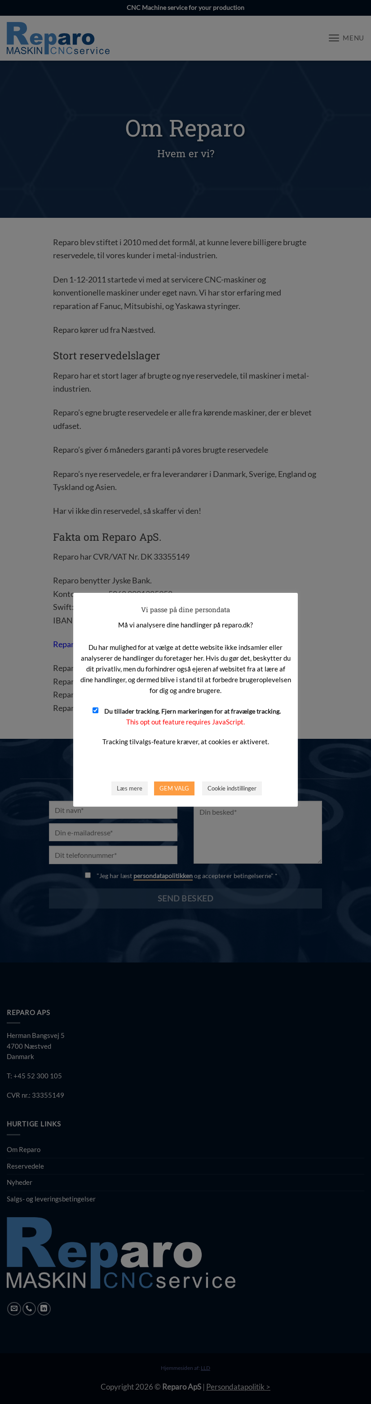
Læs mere (129, 788)
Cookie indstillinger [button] (232, 788)
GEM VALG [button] (174, 788)
